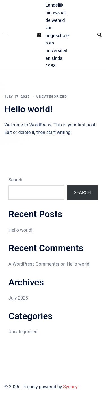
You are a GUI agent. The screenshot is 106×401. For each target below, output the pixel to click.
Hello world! (28, 109)
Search (15, 180)
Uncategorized (51, 97)
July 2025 (18, 298)
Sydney (70, 386)
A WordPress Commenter (33, 264)
